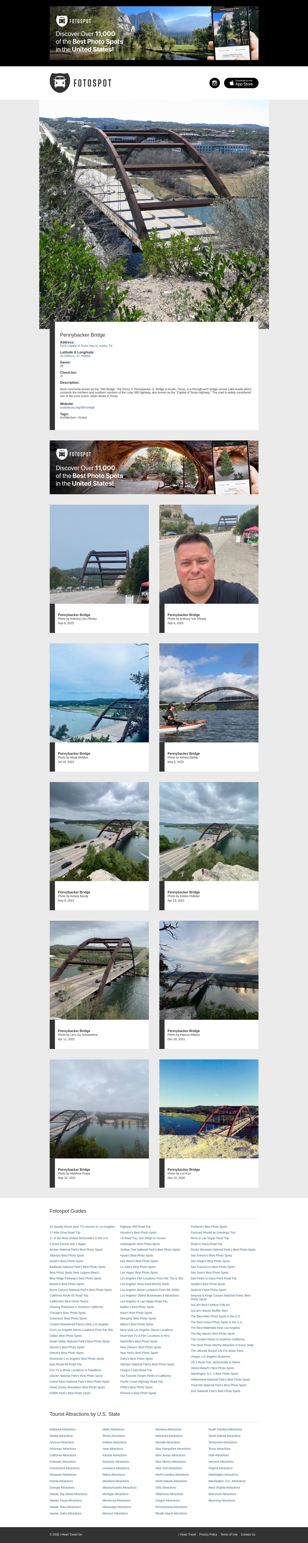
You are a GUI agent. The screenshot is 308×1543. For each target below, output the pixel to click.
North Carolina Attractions (172, 1474)
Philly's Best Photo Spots (136, 1387)
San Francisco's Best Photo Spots (213, 1267)
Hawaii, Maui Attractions (65, 1507)
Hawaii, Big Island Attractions (68, 1494)
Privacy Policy (208, 1534)
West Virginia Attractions (224, 1487)
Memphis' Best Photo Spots (138, 1318)
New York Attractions (169, 1468)
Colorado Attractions (63, 1461)
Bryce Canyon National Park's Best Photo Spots (81, 1289)
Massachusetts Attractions (120, 1487)
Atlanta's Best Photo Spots (67, 1255)
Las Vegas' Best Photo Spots (139, 1272)
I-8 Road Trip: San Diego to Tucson (143, 1238)
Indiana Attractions (115, 1442)
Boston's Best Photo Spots (67, 1284)
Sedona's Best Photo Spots (208, 1289)
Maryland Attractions (116, 1481)
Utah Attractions (218, 1455)
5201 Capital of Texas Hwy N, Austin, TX (86, 345)
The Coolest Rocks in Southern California (218, 1339)
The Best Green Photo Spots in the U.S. (217, 1322)
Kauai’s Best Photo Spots (136, 1255)
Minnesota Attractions (117, 1500)
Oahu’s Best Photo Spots (136, 1358)
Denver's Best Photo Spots (67, 1347)
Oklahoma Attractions (169, 1494)
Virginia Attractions (220, 1468)
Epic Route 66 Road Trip (66, 1364)
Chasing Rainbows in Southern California (76, 1307)
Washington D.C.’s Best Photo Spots (214, 1373)
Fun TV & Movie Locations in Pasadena (75, 1370)
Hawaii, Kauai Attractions (66, 1500)
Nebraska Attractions (169, 1435)
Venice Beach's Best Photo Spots (212, 1368)
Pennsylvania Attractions (172, 1507)
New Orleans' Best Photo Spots (140, 1347)
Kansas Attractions (115, 1455)
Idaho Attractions (113, 1429)
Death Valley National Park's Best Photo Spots (80, 1341)
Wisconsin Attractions (222, 1494)
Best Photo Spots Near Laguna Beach (74, 1272)
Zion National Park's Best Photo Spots (215, 1391)
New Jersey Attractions (170, 1455)
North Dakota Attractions (171, 1481)
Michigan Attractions (116, 1494)
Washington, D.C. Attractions (227, 1481)
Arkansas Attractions (63, 1448)
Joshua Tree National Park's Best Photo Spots (150, 1249)
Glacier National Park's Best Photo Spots (76, 1375)
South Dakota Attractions (224, 1435)
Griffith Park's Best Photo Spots (70, 1393)
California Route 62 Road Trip (69, 1295)
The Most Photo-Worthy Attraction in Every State (222, 1345)
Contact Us (248, 1534)
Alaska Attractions (61, 1435)
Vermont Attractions (221, 1461)
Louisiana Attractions (116, 1468)
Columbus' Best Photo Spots (68, 1318)
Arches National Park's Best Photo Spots (76, 1249)
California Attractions (63, 1455)
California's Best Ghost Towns (69, 1301)
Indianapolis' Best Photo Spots (140, 1244)
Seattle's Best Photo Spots (208, 1284)
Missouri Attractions (115, 1513)
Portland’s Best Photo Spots (209, 1226)
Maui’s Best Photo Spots (136, 1312)
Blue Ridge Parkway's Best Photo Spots (75, 1278)
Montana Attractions (168, 1429)
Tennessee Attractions (222, 1442)
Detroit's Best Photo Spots (67, 1352)
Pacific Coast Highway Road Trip (141, 1381)
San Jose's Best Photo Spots (209, 1272)
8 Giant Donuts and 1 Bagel (68, 1244)
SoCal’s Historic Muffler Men (209, 1310)
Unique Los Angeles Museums (210, 1356)
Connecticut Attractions (65, 1468)
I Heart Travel (187, 1534)
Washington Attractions (223, 1474)
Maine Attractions (114, 1474)
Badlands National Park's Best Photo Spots (78, 1267)
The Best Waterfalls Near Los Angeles (215, 1327)
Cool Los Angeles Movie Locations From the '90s (81, 1330)
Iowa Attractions (113, 1448)
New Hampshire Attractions (173, 1448)
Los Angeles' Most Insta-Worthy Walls (144, 1284)
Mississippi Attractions (117, 1507)
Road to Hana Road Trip (206, 1244)
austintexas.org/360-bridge (77, 407)
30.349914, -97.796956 (75, 356)
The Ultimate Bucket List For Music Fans (217, 1350)
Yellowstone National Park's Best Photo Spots (220, 1379)
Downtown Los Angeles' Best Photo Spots (77, 1358)
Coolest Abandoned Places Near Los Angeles (79, 1324)
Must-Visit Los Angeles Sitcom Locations (146, 1330)
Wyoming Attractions (221, 1500)
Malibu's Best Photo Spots (137, 1307)
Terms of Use (229, 1534)
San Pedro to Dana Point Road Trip (214, 1278)
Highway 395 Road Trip (135, 1226)
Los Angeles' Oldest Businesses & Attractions (149, 1295)
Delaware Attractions (63, 1474)
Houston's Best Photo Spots (138, 1232)
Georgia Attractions (62, 1487)
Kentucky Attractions (116, 1461)
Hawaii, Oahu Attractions (66, 1513)
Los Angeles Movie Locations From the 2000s (149, 1289)
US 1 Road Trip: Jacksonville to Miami (215, 1362)
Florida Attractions (61, 1481)
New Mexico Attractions (171, 1461)
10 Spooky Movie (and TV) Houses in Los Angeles (82, 1226)
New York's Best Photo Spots (139, 1352)
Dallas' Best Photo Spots (66, 1335)
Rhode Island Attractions (171, 1513)
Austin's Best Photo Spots (66, 1261)
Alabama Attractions (63, 1429)
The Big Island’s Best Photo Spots (213, 1333)
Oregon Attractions (168, 1500)
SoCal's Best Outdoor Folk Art (210, 1305)
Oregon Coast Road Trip (136, 1370)
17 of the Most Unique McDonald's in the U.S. (79, 1238)
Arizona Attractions (62, 1442)
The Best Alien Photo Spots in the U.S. (216, 1316)
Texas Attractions (219, 1448)
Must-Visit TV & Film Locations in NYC (145, 1335)
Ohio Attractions (166, 1487)
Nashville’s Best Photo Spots (139, 1341)
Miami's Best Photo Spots (136, 1324)
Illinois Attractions (114, 1435)
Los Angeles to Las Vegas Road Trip (143, 1301)
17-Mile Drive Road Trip (65, 1232)
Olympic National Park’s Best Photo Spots (147, 1364)
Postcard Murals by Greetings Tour (213, 1232)
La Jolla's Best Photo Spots (138, 1267)
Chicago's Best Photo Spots (68, 1312)
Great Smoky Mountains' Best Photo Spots (77, 1387)
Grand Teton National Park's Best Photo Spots (79, 1381)
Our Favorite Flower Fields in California (145, 1375)
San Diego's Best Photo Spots (210, 1261)
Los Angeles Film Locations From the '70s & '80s (151, 1278)
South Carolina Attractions (225, 1429)
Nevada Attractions (168, 1442)
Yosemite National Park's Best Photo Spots (219, 1385)
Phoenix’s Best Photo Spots (138, 1393)
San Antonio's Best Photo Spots (211, 1255)
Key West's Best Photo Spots (139, 1261)
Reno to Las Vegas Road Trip (210, 1238)
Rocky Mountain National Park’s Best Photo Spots (223, 1249)
